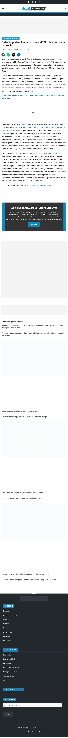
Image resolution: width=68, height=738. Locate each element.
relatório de (27, 128)
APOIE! (34, 224)
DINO (8, 49)
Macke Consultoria (50, 154)
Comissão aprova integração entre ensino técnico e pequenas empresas (29, 580)
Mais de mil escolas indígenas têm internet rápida (20, 412)
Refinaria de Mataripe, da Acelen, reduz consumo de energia (24, 417)
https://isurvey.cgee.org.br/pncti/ (41, 186)
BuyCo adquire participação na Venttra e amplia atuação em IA (25, 575)
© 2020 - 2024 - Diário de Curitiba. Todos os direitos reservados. (34, 728)
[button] (3, 8)
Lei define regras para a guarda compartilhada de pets (22, 499)
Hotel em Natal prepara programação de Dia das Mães (22, 493)
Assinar (8, 715)
